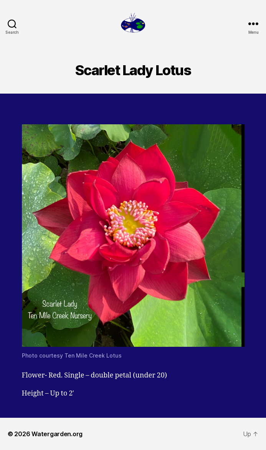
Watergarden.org (57, 434)
